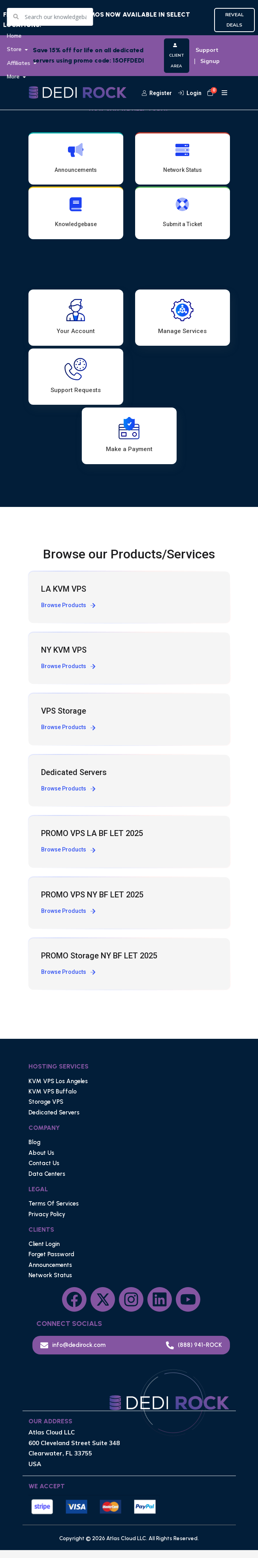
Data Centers (46, 1181)
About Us (41, 1161)
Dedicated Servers (53, 1120)
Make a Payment (129, 449)
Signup (210, 61)
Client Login (44, 1252)
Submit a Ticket (182, 216)
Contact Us (43, 1171)
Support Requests (76, 386)
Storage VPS (45, 1110)
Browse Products (68, 613)
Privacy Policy (46, 1222)
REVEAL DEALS (234, 19)
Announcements (76, 158)
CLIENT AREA (176, 55)
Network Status (182, 158)
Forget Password (51, 1262)
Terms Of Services (53, 1211)
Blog (34, 1150)
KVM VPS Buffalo (52, 1099)
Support (207, 49)
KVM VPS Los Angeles (58, 1089)
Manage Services (182, 324)
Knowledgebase (76, 216)
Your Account (75, 324)
